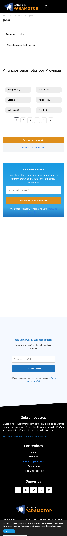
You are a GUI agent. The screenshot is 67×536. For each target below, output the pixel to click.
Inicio (5, 15)
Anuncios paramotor (18, 15)
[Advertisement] (33, 272)
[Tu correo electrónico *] (33, 190)
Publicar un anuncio (33, 140)
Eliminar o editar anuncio (33, 147)
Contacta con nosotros (35, 436)
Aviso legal (57, 519)
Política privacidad (42, 519)
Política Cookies (33, 521)
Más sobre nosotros (12, 436)
